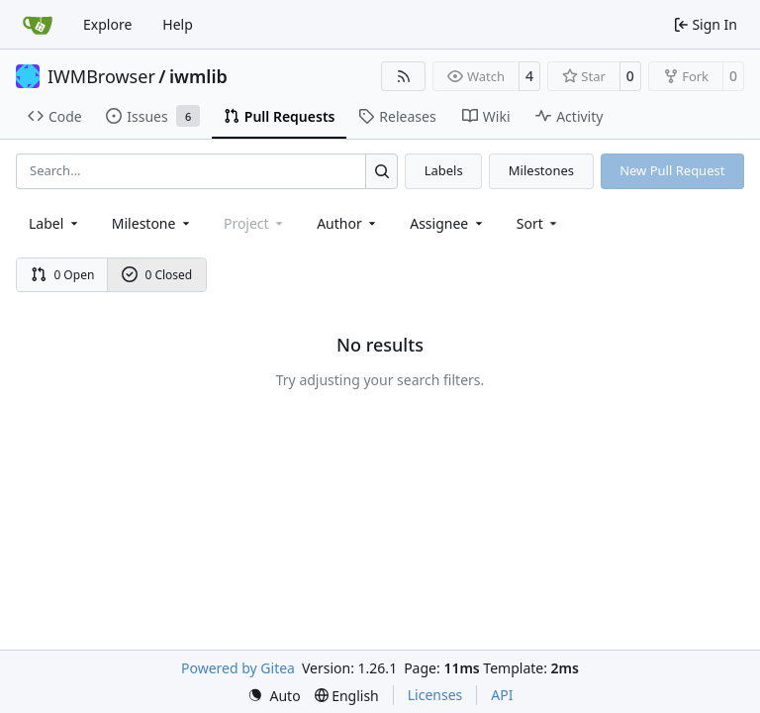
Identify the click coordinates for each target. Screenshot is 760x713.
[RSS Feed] (404, 76)
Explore (107, 24)
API (502, 694)
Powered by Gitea (238, 668)
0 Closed (157, 274)
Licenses (435, 694)
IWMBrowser (101, 76)
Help (177, 24)
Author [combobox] (348, 223)
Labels (444, 170)
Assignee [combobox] (448, 223)
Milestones (541, 170)
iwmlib (198, 76)
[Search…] (381, 170)
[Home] (37, 25)
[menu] (539, 223)
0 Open (63, 274)
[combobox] (55, 223)
